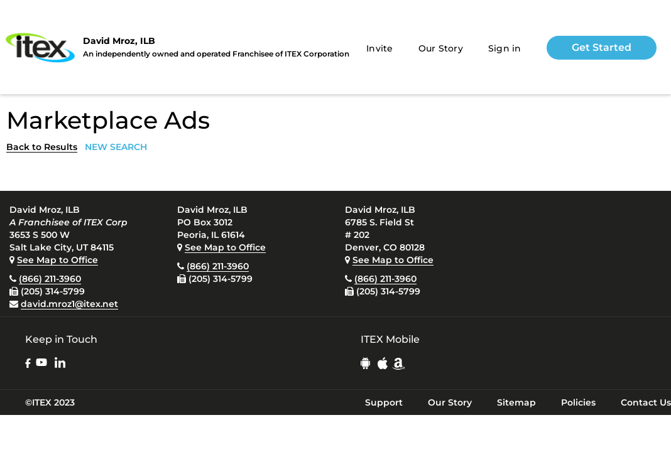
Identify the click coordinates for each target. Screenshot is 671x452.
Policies (578, 402)
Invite (379, 48)
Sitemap (516, 402)
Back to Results (41, 147)
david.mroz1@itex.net (69, 303)
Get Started (601, 47)
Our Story (440, 48)
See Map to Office (57, 260)
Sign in (504, 48)
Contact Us (646, 402)
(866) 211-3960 (50, 278)
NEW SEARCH (116, 147)
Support (384, 402)
